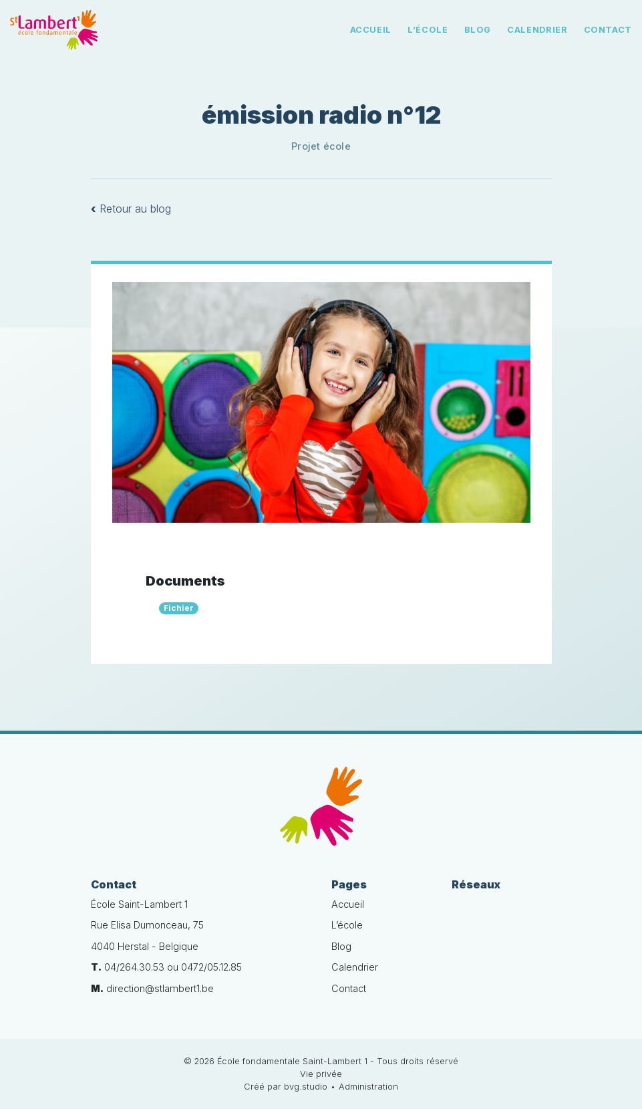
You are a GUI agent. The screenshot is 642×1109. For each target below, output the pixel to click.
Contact (608, 30)
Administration (368, 1087)
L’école (428, 30)
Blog (478, 30)
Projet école (321, 146)
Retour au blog (131, 208)
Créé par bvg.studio (285, 1087)
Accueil (370, 30)
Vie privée (321, 1074)
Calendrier (537, 30)
